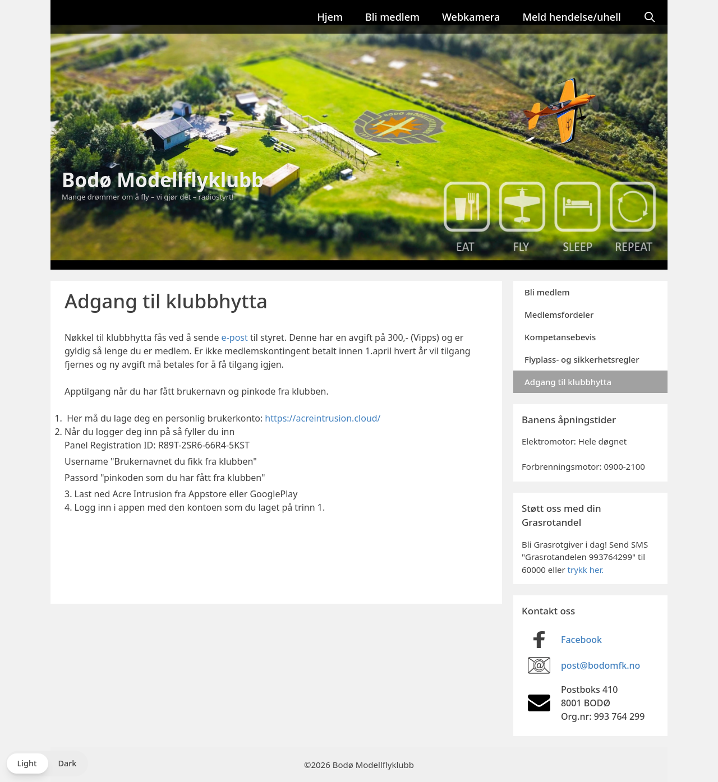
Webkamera (471, 17)
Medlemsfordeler (558, 314)
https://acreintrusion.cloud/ (322, 418)
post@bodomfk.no (600, 665)
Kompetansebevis (560, 337)
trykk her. (586, 569)
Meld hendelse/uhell (571, 17)
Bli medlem (392, 17)
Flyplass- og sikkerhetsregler (581, 359)
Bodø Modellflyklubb (163, 179)
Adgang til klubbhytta (567, 381)
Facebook (581, 639)
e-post (235, 337)
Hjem (330, 17)
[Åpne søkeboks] (650, 17)
